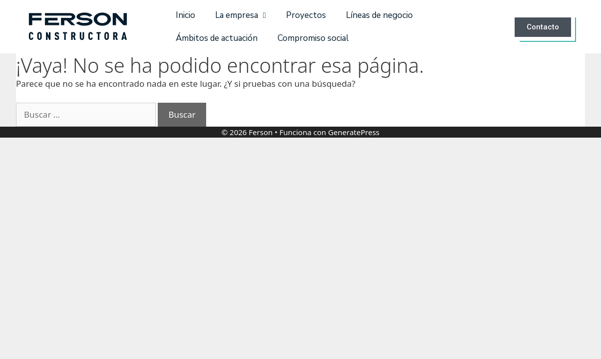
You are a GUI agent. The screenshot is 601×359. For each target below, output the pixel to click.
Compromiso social (313, 38)
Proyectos (306, 15)
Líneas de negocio (379, 15)
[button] (545, 26)
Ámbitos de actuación (217, 38)
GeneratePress (353, 132)
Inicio (185, 15)
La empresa (240, 15)
